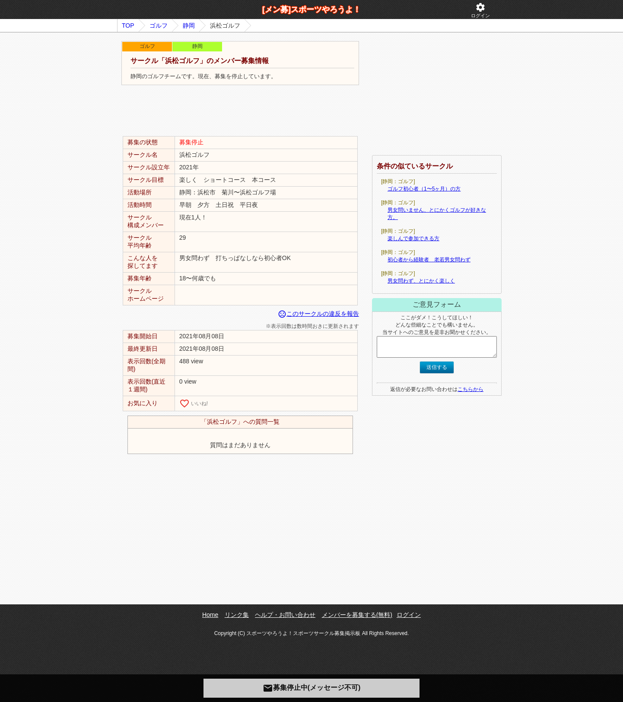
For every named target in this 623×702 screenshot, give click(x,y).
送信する (436, 367)
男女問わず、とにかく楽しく (421, 281)
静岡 (189, 25)
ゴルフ (158, 25)
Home (210, 614)
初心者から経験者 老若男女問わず (429, 260)
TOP (128, 25)
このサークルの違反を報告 (318, 313)
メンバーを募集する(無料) (357, 614)
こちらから (470, 389)
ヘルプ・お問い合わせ (285, 614)
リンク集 (237, 614)
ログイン (480, 10)
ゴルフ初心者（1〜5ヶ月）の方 (424, 189)
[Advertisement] (240, 111)
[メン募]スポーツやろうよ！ (311, 9)
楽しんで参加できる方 (413, 238)
